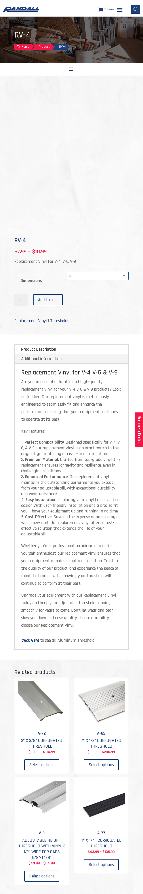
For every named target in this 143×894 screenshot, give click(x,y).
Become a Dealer (139, 430)
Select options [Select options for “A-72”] (41, 765)
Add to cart (48, 300)
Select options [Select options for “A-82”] (101, 765)
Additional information (41, 359)
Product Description (38, 349)
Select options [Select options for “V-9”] (41, 876)
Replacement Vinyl (30, 321)
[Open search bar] (135, 9)
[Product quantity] (21, 300)
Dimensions (31, 281)
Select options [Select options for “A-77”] (101, 865)
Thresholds (59, 321)
